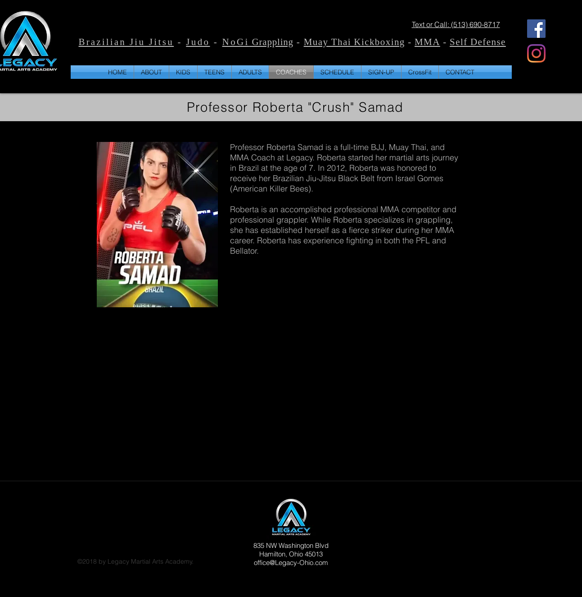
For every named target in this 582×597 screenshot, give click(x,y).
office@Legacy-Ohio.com (291, 562)
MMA (427, 43)
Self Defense (478, 43)
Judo (198, 43)
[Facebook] (536, 28)
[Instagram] (536, 53)
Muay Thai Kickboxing (354, 43)
